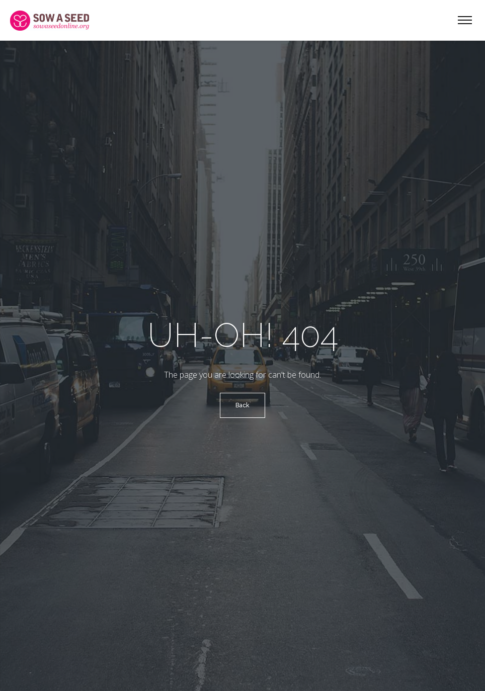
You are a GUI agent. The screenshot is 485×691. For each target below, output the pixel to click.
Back (242, 405)
